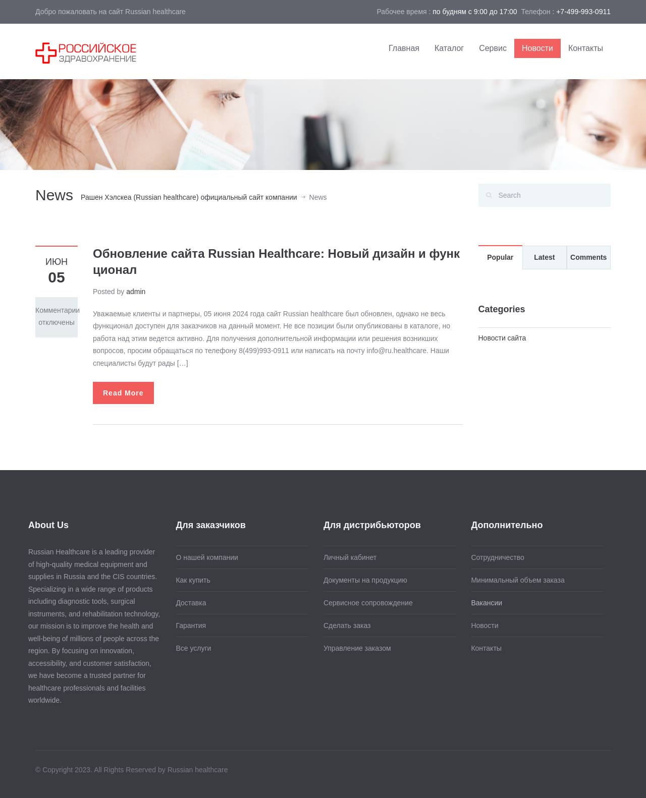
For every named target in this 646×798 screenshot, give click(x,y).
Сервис (493, 48)
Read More (123, 393)
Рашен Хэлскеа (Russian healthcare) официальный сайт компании (189, 197)
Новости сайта (502, 338)
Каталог (449, 48)
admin (135, 292)
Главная (404, 48)
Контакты (585, 48)
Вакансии (484, 603)
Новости (537, 48)
